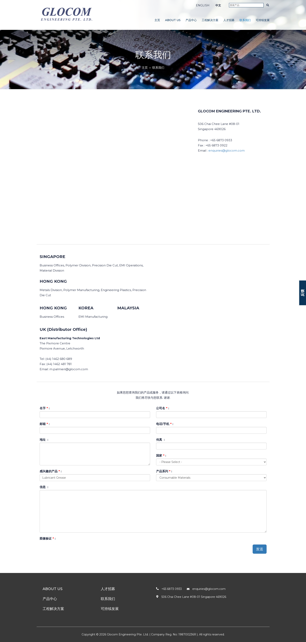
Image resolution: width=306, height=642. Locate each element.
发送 (259, 549)
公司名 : (162, 408)
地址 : (44, 439)
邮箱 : (45, 424)
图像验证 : (48, 538)
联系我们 (245, 20)
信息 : (44, 487)
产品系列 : (164, 471)
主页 (157, 20)
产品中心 (191, 20)
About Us (173, 20)
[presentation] (70, 549)
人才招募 (229, 20)
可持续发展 (263, 20)
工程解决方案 (210, 20)
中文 (218, 5)
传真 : (160, 439)
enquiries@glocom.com (226, 150)
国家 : (161, 455)
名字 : (45, 408)
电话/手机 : (164, 424)
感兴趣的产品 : (51, 471)
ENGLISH (202, 5)
